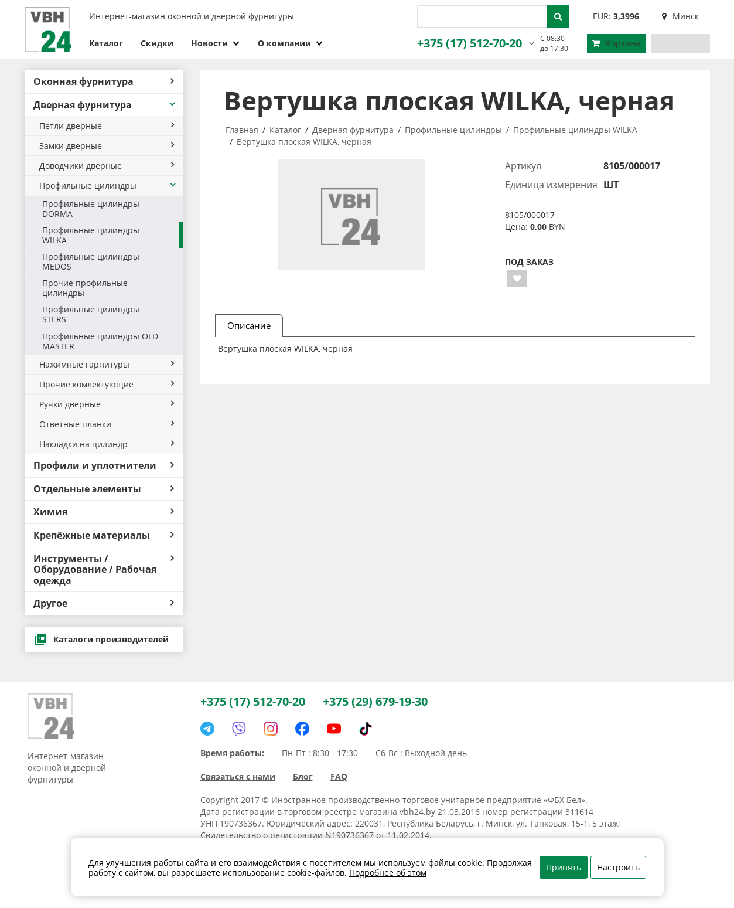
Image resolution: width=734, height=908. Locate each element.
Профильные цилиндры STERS (90, 314)
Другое (103, 603)
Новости (215, 43)
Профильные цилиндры (108, 185)
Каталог (106, 43)
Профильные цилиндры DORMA (90, 208)
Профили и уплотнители (103, 465)
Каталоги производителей (101, 639)
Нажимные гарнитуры (106, 364)
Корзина (616, 43)
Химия (103, 511)
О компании (290, 43)
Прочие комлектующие (106, 384)
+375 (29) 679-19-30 (375, 701)
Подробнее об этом (387, 872)
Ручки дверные (106, 404)
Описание (249, 325)
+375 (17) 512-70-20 (469, 43)
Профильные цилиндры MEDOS (90, 261)
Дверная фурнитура (105, 104)
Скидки (157, 43)
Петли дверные (106, 125)
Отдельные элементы (103, 488)
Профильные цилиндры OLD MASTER (100, 341)
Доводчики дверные (106, 165)
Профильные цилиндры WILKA (90, 235)
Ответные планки (106, 424)
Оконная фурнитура (103, 81)
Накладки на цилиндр (106, 444)
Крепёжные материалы (103, 535)
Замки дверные (106, 145)
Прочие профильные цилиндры (85, 287)
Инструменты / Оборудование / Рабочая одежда (103, 569)
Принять (563, 867)
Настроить (618, 867)
